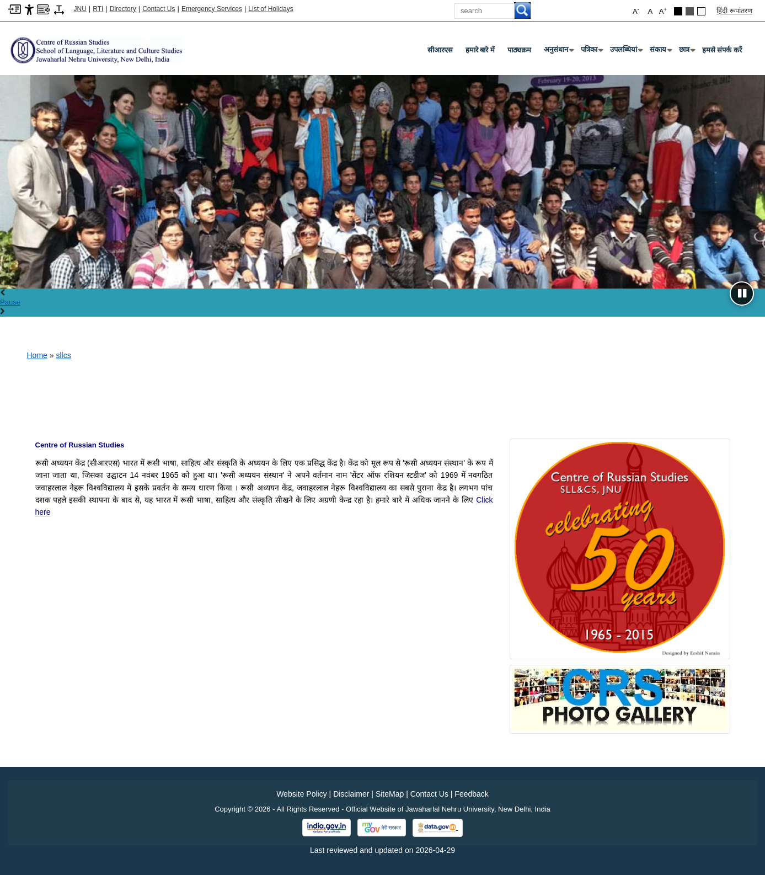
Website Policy (301, 793)
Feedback (471, 793)
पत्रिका (591, 51)
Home (37, 355)
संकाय (660, 51)
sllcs (63, 355)
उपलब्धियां (625, 51)
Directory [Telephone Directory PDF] (123, 9)
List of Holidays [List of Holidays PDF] (270, 9)
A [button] (663, 10)
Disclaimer (351, 793)
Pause (10, 302)
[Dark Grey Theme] (690, 11)
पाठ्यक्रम (519, 50)
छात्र (686, 51)
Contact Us (158, 9)
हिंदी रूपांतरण (734, 11)
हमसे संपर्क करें (722, 50)
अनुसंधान (558, 51)
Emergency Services (211, 9)
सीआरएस (440, 50)
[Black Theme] (678, 11)
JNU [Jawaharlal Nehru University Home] (80, 9)
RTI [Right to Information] (98, 9)
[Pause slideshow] (742, 293)
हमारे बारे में (480, 50)
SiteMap (390, 793)
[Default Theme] (701, 11)
